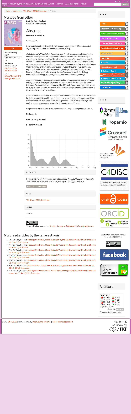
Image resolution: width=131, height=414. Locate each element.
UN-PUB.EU (12, 322)
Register (118, 1)
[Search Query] (107, 4)
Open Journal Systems (41, 322)
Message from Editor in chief (39, 271)
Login (126, 1)
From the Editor (34, 265)
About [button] (84, 4)
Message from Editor (36, 245)
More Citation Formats (36, 186)
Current (51, 4)
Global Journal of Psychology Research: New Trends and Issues (24, 5)
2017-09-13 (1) (11, 68)
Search (125, 4)
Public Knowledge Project (63, 322)
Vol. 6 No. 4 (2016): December (35, 11)
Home (8, 11)
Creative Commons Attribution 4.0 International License (72, 226)
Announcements (72, 4)
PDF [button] (13, 49)
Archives (59, 4)
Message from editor (36, 240)
